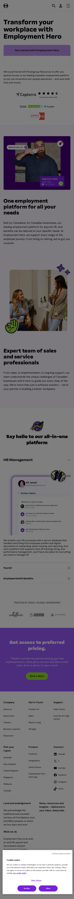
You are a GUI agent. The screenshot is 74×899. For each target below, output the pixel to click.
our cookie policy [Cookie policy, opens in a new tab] (20, 873)
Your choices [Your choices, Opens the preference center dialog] (36, 880)
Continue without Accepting (61, 853)
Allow (48, 888)
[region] (37, 872)
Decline (27, 888)
